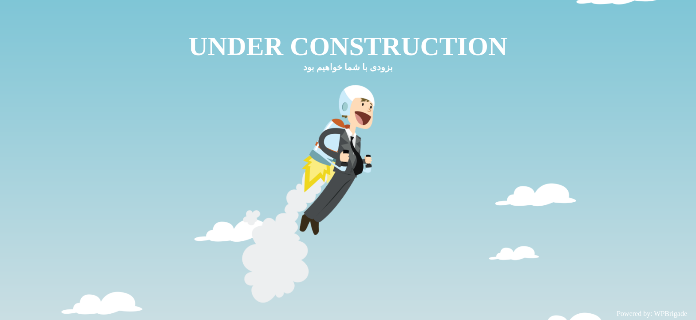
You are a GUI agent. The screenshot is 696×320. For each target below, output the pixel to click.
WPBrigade (670, 313)
